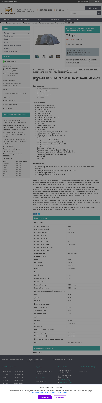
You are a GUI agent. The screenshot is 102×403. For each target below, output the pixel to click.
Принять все (44, 397)
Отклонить (60, 397)
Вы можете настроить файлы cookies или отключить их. (50, 393)
